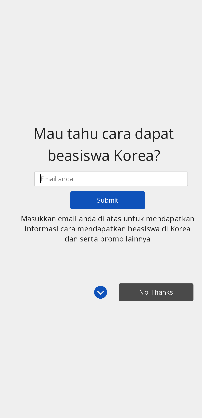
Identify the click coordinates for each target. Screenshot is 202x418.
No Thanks (156, 292)
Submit (107, 200)
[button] (103, 144)
